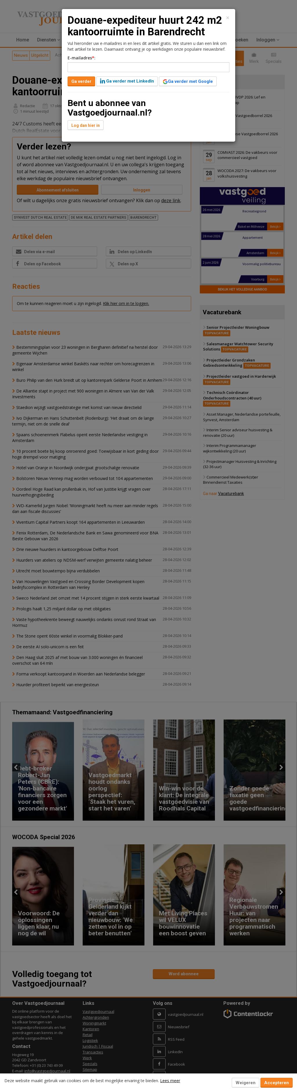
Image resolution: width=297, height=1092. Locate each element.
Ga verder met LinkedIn (127, 81)
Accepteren (276, 1082)
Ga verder (81, 81)
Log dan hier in (85, 125)
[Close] (227, 18)
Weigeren (246, 1082)
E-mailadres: (81, 58)
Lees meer (170, 1080)
